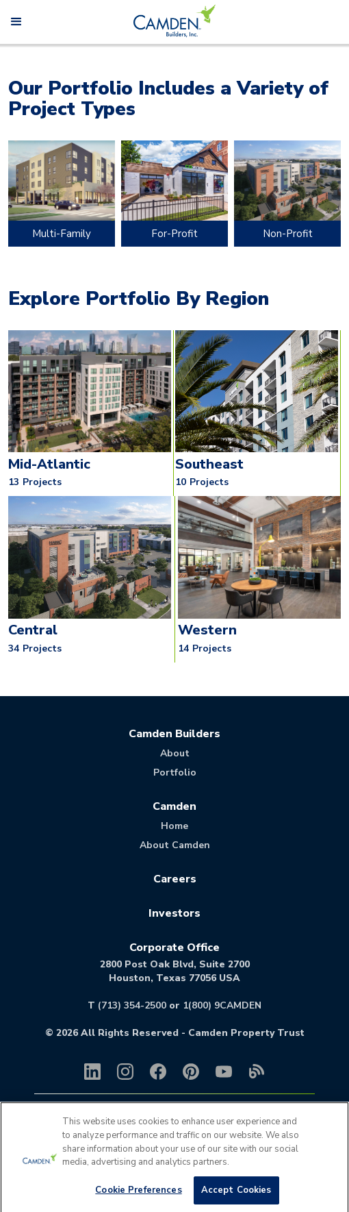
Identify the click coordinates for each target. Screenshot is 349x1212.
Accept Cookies (236, 1197)
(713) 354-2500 (132, 1005)
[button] (16, 21)
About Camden (175, 845)
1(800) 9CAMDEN (222, 1005)
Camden (174, 806)
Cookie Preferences (138, 1197)
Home (174, 825)
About (175, 753)
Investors (174, 913)
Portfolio (174, 772)
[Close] (327, 1131)
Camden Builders (174, 733)
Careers (174, 879)
